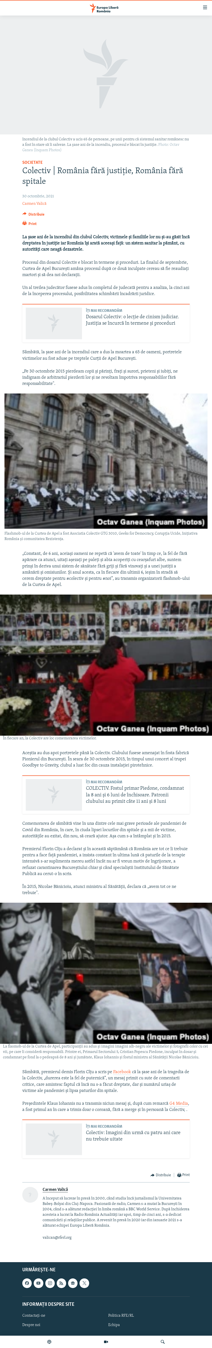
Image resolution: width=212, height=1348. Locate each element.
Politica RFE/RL (121, 1316)
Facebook (122, 1072)
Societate (32, 162)
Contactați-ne (33, 1316)
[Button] (33, 215)
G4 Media (178, 1103)
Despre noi (31, 1325)
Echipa (114, 1325)
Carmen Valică (34, 204)
